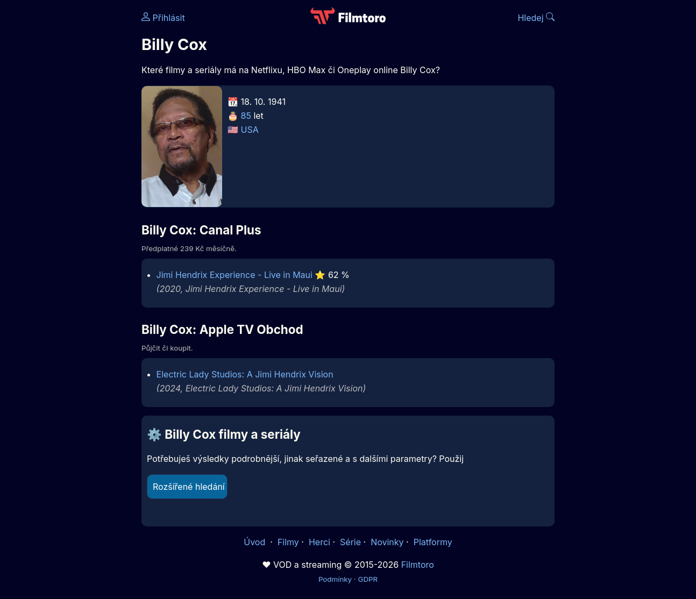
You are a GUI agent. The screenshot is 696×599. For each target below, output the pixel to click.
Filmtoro (417, 564)
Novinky (387, 542)
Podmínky (335, 579)
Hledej (536, 17)
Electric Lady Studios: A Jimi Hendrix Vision (245, 374)
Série (350, 542)
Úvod (255, 542)
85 (246, 115)
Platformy (433, 542)
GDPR (368, 579)
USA (250, 129)
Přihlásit (163, 17)
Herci (319, 542)
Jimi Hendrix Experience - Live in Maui (235, 274)
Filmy (288, 542)
